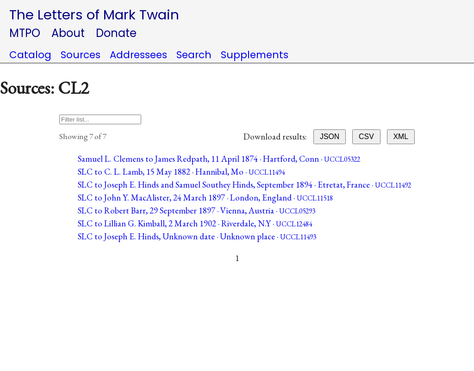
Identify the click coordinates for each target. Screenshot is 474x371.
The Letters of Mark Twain (94, 14)
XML (401, 136)
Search (194, 54)
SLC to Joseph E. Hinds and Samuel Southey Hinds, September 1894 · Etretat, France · (244, 184)
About (68, 33)
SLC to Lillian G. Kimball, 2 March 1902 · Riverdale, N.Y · (195, 223)
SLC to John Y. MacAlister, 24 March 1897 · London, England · (205, 197)
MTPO (24, 33)
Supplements (254, 54)
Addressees (138, 54)
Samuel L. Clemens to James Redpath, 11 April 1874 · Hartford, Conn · (219, 158)
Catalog (30, 54)
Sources (80, 54)
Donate (116, 33)
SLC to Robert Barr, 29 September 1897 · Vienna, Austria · (196, 210)
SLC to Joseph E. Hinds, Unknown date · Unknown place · (197, 236)
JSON (329, 136)
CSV (366, 136)
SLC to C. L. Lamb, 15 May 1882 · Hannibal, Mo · (181, 171)
